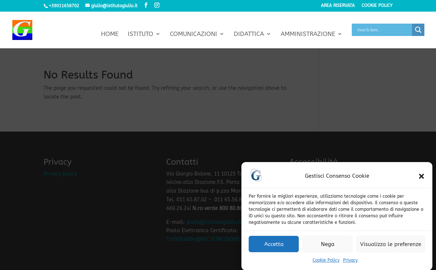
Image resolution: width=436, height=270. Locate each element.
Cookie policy (377, 5)
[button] (421, 178)
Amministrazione (308, 34)
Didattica (249, 34)
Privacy (350, 263)
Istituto (140, 34)
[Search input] (383, 30)
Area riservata (338, 5)
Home (109, 34)
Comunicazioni (193, 34)
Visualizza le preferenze (390, 247)
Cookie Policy (326, 263)
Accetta (274, 247)
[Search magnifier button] (418, 30)
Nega (327, 247)
